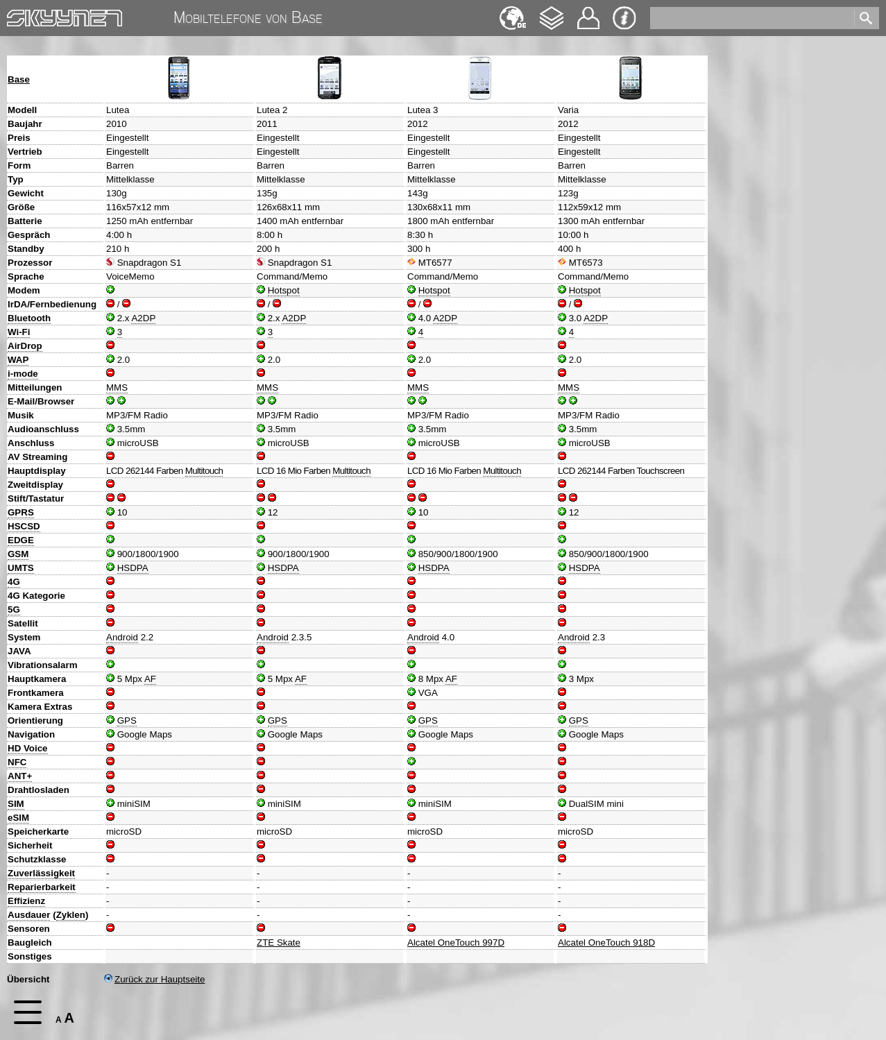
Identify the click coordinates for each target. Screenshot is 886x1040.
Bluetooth (29, 318)
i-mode (23, 373)
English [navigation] (513, 11)
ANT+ (20, 776)
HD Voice (28, 748)
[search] (751, 18)
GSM (18, 554)
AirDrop (25, 346)
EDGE (21, 540)
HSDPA (132, 568)
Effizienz (26, 901)
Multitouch (204, 471)
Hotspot (284, 290)
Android (122, 637)
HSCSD (24, 526)
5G (14, 609)
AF (150, 679)
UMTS (21, 568)
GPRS (21, 512)
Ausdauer (29, 915)
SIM (16, 804)
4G (14, 582)
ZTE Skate (278, 942)
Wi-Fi (19, 332)
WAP (18, 360)
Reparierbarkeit (42, 887)
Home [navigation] (19, 15)
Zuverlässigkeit (41, 873)
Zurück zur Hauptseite (154, 979)
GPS (127, 720)
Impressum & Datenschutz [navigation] (624, 18)
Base (19, 79)
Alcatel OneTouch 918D (606, 942)
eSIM (18, 817)
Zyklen (70, 915)
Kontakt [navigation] (588, 12)
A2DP (143, 318)
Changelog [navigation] (551, 11)
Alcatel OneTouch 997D (455, 942)
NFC (17, 762)
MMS (117, 387)
